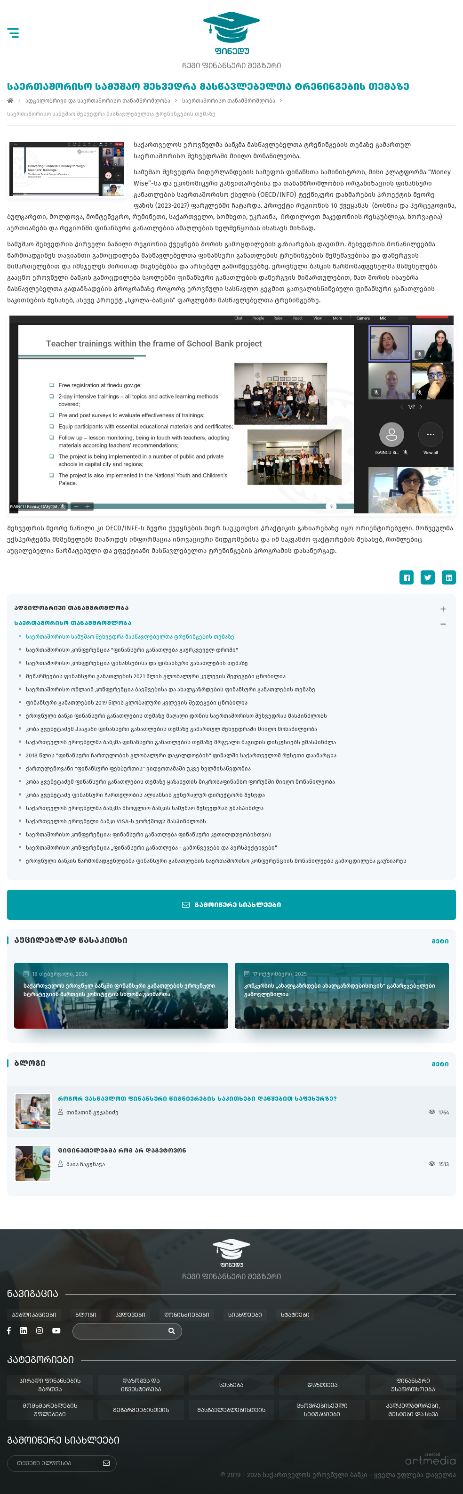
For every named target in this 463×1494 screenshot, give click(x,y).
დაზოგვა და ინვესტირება (141, 1386)
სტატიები (295, 1315)
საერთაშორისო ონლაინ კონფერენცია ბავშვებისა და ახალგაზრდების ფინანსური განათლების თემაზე (170, 690)
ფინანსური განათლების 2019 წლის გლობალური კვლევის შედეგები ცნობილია (136, 703)
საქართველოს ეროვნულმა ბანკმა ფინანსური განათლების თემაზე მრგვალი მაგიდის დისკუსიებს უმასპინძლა (181, 742)
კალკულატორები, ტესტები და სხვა (413, 1411)
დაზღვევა (322, 1385)
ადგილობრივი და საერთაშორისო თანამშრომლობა (97, 100)
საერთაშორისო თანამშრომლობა (72, 624)
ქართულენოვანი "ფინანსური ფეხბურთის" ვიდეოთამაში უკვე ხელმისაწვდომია (138, 769)
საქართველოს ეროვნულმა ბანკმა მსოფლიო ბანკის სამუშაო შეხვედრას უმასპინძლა (144, 808)
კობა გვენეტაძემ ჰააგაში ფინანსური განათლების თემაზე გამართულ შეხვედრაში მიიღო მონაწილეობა (171, 729)
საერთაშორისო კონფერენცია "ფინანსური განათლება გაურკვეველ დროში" (132, 650)
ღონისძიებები (186, 1315)
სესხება (231, 1385)
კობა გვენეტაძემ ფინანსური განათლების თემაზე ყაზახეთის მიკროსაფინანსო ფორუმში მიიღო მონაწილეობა (180, 782)
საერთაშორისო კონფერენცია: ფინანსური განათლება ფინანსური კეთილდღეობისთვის (148, 835)
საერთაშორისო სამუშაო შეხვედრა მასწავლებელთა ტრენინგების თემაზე (130, 637)
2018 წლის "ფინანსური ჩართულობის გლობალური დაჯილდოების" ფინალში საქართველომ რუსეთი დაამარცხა (181, 756)
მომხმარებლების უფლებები (50, 1411)
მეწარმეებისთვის (141, 1410)
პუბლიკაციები (34, 1315)
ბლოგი (85, 1315)
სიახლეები (245, 1315)
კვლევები (130, 1315)
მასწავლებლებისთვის (231, 1410)
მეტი (440, 942)
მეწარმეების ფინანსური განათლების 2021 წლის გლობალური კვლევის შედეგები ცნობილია (156, 677)
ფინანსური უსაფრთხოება (413, 1386)
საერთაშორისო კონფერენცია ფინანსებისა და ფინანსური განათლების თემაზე (137, 663)
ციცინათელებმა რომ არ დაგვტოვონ (122, 1151)
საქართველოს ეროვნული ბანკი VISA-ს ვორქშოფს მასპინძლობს (116, 822)
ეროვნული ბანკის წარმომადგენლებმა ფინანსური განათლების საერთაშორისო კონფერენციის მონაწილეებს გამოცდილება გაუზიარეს (216, 861)
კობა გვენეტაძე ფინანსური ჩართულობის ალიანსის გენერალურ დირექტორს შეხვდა (145, 795)
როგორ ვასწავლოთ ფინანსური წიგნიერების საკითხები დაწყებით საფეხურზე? (197, 1099)
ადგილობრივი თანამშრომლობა (71, 609)
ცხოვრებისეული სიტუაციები (322, 1411)
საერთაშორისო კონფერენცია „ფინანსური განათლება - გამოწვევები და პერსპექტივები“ (151, 848)
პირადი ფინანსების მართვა (49, 1386)
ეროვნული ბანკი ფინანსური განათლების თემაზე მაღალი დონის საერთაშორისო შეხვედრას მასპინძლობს (176, 716)
